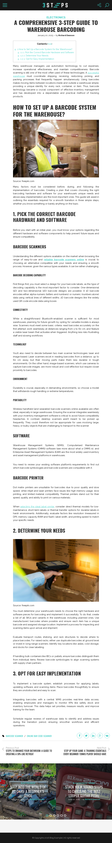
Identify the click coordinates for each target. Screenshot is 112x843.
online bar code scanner (40, 736)
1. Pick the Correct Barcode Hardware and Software (47, 52)
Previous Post (29, 751)
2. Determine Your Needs (34, 55)
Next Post (83, 751)
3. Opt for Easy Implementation (37, 59)
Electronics (56, 17)
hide (50, 44)
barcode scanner (15, 736)
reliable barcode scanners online (64, 259)
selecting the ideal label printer (37, 506)
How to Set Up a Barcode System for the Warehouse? (44, 49)
